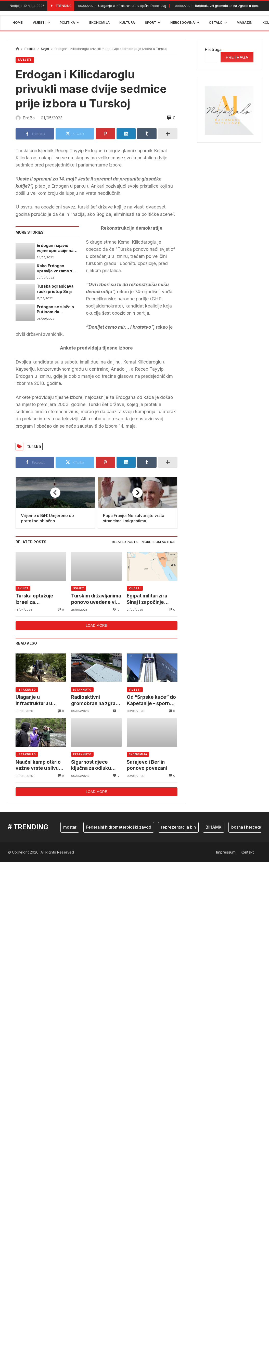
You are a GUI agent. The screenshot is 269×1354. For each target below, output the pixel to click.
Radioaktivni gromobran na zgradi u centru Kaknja (95, 700)
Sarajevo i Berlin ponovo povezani (147, 765)
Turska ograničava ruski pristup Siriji (55, 289)
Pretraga (213, 49)
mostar (69, 827)
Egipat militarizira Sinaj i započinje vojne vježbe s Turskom (147, 599)
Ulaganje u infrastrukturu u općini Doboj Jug (121, 6)
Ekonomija (138, 754)
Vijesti (134, 588)
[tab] (125, 542)
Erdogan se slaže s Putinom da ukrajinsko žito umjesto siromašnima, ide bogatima (55, 309)
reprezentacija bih (178, 827)
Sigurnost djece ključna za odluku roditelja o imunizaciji (95, 765)
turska (34, 446)
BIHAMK (214, 827)
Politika (29, 49)
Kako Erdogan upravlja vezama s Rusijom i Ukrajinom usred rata (56, 268)
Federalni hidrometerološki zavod (118, 827)
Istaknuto (27, 689)
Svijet (45, 49)
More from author (158, 542)
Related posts (125, 542)
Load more (96, 625)
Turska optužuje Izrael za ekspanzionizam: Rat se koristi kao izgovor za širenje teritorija (41, 599)
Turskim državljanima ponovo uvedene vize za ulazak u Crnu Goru (96, 599)
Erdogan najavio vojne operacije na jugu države (55, 248)
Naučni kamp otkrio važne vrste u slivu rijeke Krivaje (38, 765)
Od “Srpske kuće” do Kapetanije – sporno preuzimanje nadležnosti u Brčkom (152, 700)
